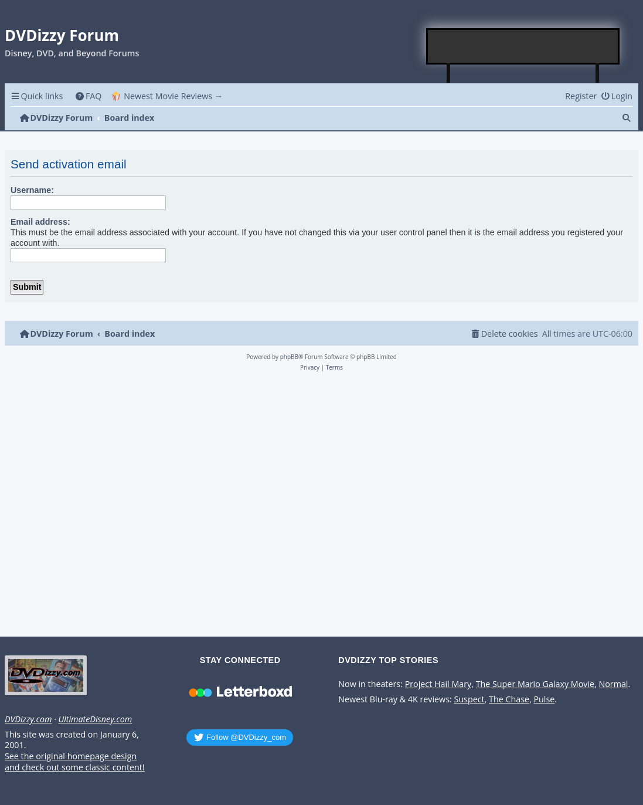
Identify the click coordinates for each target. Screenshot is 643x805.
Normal (613, 684)
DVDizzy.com (28, 719)
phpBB (289, 357)
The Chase (509, 699)
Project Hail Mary (438, 684)
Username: (32, 190)
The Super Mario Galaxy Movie (535, 684)
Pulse (543, 699)
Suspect (469, 699)
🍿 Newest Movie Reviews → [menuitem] (167, 96)
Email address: (40, 221)
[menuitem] (88, 96)
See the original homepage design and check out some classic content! (75, 762)
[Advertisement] (523, 46)
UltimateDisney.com (95, 719)
